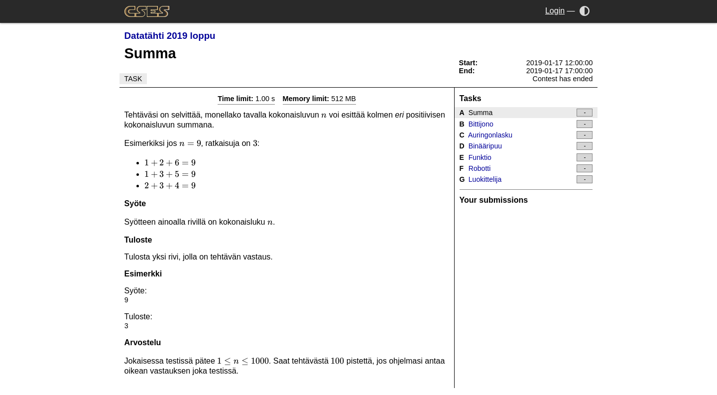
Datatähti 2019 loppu (170, 35)
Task (133, 79)
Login (555, 10)
